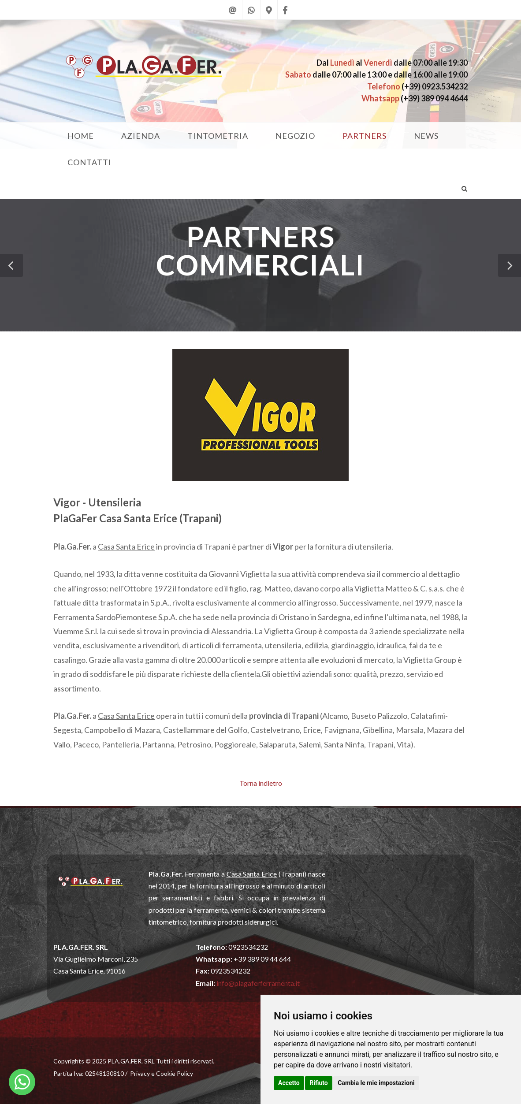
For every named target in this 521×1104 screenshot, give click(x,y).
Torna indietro (260, 783)
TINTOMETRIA (217, 136)
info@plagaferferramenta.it (258, 983)
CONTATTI (89, 162)
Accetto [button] (289, 1082)
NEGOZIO (295, 136)
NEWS (426, 136)
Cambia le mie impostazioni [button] (376, 1082)
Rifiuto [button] (318, 1082)
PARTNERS (364, 136)
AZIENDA (140, 136)
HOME (80, 136)
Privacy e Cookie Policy (161, 1073)
